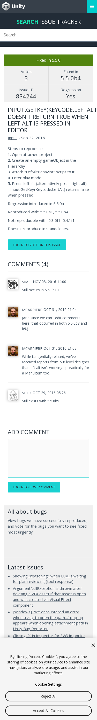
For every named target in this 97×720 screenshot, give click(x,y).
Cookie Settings (48, 684)
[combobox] (48, 35)
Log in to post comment (34, 487)
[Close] (93, 645)
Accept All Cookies (48, 710)
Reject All (48, 696)
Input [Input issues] (12, 137)
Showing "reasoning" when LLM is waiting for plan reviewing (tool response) (49, 578)
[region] (48, 679)
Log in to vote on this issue (37, 244)
